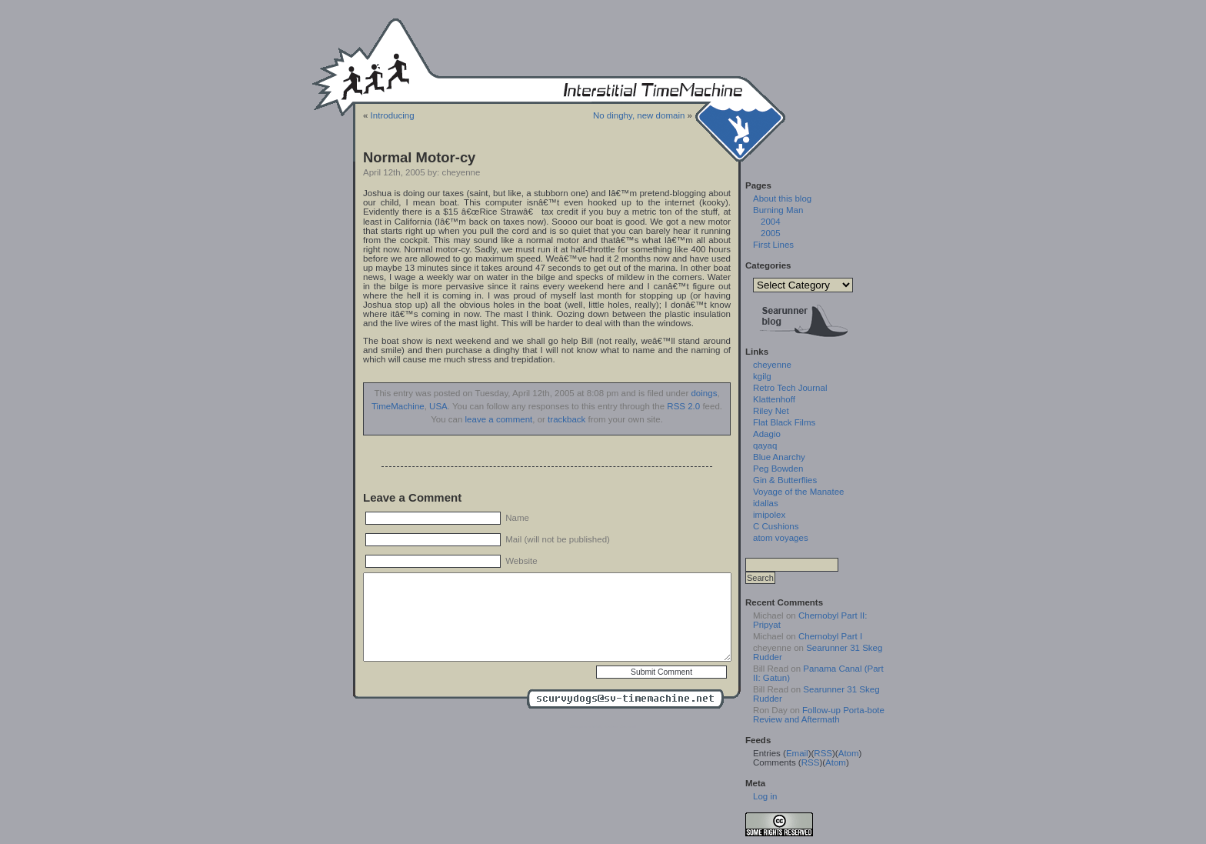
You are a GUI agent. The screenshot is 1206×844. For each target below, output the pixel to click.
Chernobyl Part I (830, 636)
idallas (765, 503)
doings (704, 393)
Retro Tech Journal (790, 387)
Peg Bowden (778, 468)
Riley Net (771, 410)
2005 (771, 233)
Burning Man (778, 210)
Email (797, 753)
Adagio (767, 434)
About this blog (782, 198)
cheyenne (772, 364)
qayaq (765, 445)
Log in (765, 796)
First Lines (773, 244)
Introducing (393, 115)
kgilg (762, 376)
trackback (566, 419)
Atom (848, 753)
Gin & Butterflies (785, 480)
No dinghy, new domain (639, 115)
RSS (823, 753)
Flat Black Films (784, 422)
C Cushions (776, 526)
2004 (771, 221)
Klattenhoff (774, 399)
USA (438, 406)
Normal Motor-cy (419, 157)
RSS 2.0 (683, 406)
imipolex (769, 514)
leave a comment (499, 419)
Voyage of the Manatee (798, 491)
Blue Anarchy (779, 457)
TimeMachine (398, 406)
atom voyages (780, 537)
